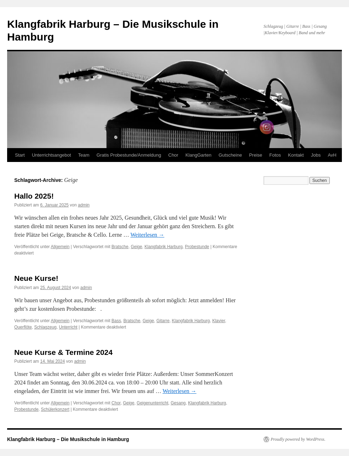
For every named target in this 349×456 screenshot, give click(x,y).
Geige (136, 246)
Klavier (218, 320)
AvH (332, 155)
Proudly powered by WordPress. (298, 439)
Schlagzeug (45, 327)
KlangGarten (199, 155)
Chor (173, 155)
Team (83, 155)
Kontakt (296, 155)
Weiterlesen (147, 235)
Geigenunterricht (152, 402)
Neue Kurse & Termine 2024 (63, 352)
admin (84, 205)
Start (20, 155)
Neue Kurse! (36, 278)
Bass (116, 320)
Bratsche (119, 246)
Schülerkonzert (55, 409)
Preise (255, 155)
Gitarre (163, 320)
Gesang (178, 402)
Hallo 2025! (34, 196)
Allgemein (60, 246)
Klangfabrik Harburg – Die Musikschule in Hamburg (68, 439)
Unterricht (68, 327)
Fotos (275, 155)
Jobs (316, 155)
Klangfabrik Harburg (164, 246)
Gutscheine (230, 155)
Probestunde (197, 246)
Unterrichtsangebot (51, 155)
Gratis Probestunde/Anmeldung (129, 155)
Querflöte (23, 327)
